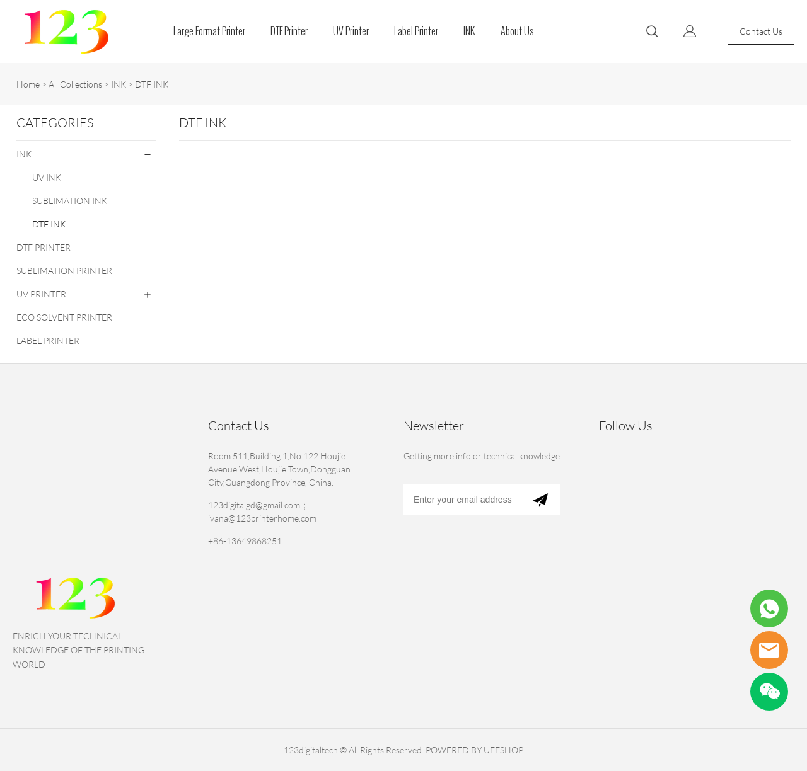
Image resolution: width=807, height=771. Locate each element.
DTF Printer (289, 31)
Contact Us (761, 31)
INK (469, 31)
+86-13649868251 (245, 540)
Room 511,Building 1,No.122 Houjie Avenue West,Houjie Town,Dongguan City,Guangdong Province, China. (279, 469)
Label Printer (416, 31)
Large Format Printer (209, 31)
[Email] (462, 499)
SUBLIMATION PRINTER (64, 270)
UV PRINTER (41, 293)
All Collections (75, 84)
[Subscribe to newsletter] (540, 499)
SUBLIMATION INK (69, 200)
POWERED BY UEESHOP (474, 750)
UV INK (46, 177)
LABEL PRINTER (47, 340)
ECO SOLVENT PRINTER (64, 317)
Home (28, 84)
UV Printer (351, 31)
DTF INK (151, 84)
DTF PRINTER (43, 247)
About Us (517, 31)
